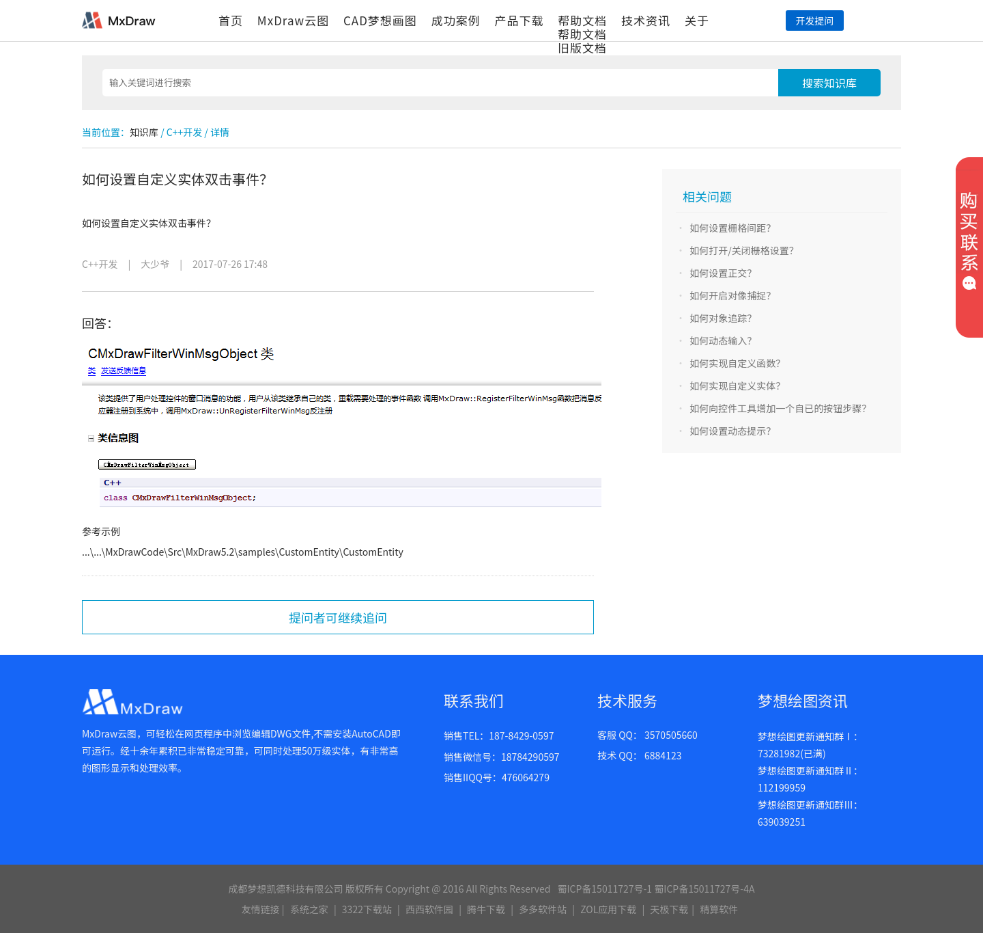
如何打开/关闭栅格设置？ (744, 250)
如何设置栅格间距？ (732, 227)
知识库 (144, 132)
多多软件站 (543, 909)
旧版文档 (582, 47)
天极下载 (669, 909)
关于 (697, 20)
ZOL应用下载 (608, 909)
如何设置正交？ (722, 273)
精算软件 (719, 909)
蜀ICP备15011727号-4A (704, 888)
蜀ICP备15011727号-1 (604, 888)
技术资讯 (645, 20)
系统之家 (309, 909)
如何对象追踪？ (722, 318)
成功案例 (456, 20)
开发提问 (814, 20)
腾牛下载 (486, 909)
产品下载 (518, 20)
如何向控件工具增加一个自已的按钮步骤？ (780, 408)
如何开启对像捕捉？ (732, 295)
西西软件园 (429, 909)
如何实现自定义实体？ (737, 385)
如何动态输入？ (722, 340)
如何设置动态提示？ (732, 430)
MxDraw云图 (293, 20)
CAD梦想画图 (380, 20)
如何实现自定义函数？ (737, 363)
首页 (230, 20)
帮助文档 (582, 20)
